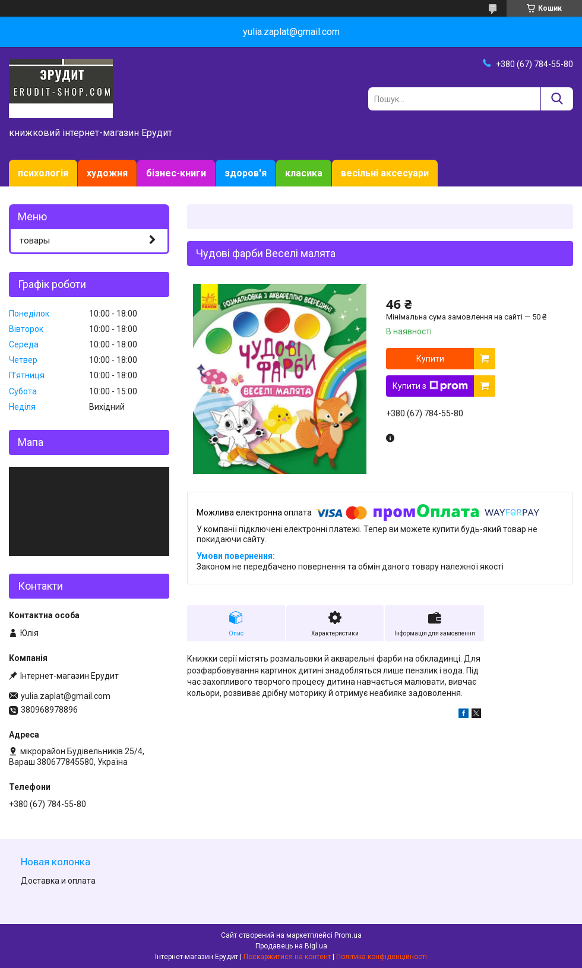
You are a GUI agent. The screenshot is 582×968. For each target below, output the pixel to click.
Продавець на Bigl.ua (291, 946)
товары (35, 240)
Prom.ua (348, 935)
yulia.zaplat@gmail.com (65, 696)
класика (303, 173)
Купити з (430, 386)
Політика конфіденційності (381, 957)
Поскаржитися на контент (287, 957)
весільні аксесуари (385, 173)
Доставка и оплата (58, 880)
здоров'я (245, 173)
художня (107, 173)
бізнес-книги (176, 173)
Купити (430, 358)
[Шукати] (556, 98)
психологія (43, 173)
